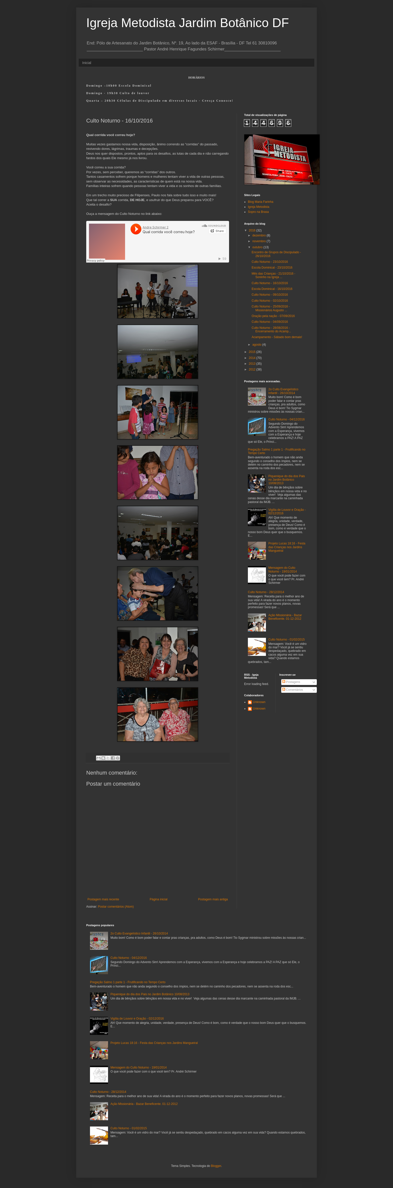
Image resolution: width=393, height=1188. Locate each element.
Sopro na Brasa (258, 212)
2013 (252, 363)
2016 (252, 230)
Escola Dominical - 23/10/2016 (272, 267)
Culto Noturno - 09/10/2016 (270, 294)
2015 (252, 352)
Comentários (292, 690)
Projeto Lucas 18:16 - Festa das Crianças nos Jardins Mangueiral (286, 547)
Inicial (86, 63)
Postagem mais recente (103, 899)
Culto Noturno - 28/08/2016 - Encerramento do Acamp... (271, 329)
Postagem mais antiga (213, 899)
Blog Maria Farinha (260, 202)
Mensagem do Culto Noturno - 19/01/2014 (282, 569)
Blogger (216, 1166)
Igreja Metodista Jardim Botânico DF (187, 23)
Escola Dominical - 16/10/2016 (272, 289)
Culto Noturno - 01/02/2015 (286, 639)
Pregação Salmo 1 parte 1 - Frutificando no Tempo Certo (127, 982)
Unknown (259, 702)
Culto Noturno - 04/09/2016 (270, 322)
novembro (259, 241)
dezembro (259, 235)
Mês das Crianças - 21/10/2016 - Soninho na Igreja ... (273, 275)
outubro (257, 247)
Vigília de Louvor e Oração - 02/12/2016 (137, 1018)
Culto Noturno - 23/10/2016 (270, 262)
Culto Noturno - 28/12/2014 (266, 592)
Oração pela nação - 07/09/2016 (273, 316)
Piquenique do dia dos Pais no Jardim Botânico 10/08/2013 (286, 479)
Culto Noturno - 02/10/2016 (270, 300)
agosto (257, 344)
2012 (252, 369)
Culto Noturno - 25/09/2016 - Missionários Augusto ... (271, 308)
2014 (252, 358)
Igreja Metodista (258, 207)
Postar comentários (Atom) (116, 906)
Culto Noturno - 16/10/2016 (270, 283)
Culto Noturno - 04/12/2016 (286, 419)
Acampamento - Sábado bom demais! (277, 337)
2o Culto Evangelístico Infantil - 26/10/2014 (283, 391)
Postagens (291, 682)
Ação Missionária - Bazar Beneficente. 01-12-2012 (285, 616)
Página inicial (158, 899)
